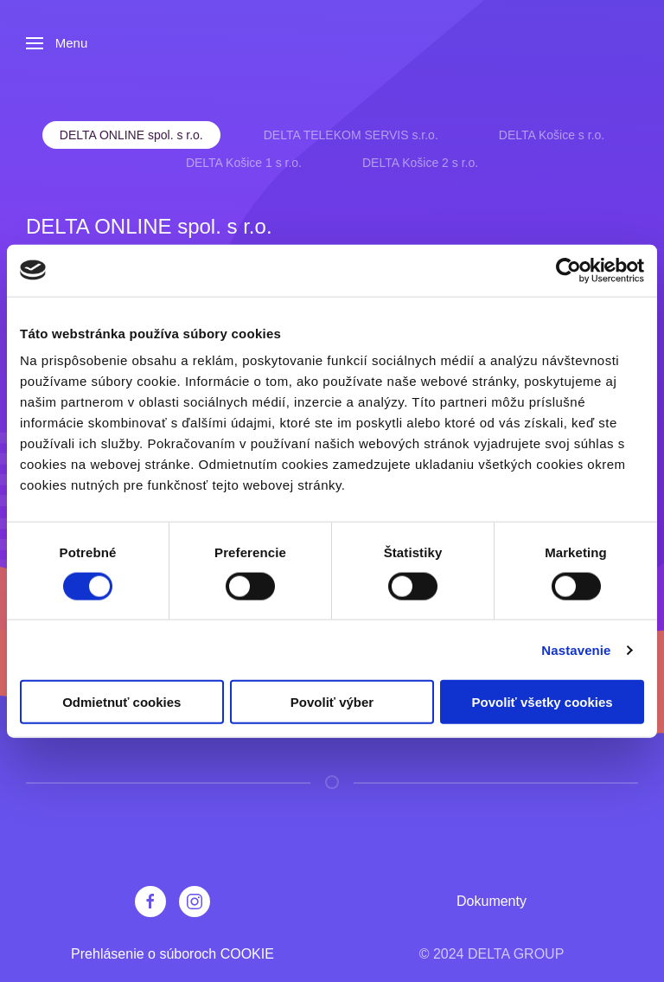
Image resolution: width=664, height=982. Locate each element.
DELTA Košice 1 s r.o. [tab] (244, 163)
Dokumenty (491, 901)
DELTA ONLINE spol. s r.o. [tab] (131, 135)
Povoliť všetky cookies (542, 702)
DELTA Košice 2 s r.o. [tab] (420, 163)
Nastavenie (575, 649)
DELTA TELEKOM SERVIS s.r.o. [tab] (351, 135)
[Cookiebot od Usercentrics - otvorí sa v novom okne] (568, 270)
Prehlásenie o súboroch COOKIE (172, 954)
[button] (56, 43)
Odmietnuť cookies (121, 702)
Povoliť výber (332, 702)
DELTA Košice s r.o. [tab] (551, 135)
